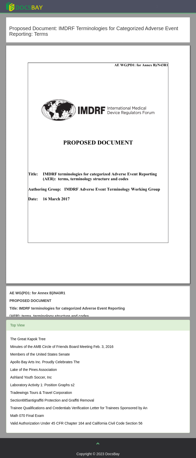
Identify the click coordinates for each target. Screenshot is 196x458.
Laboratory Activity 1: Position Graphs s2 (42, 385)
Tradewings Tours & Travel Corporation (41, 393)
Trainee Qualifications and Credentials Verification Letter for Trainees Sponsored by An (78, 408)
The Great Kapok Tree (28, 339)
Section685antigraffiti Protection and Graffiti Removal (52, 400)
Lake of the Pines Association (33, 370)
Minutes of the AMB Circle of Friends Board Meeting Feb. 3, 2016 (62, 347)
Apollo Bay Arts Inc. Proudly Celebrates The (45, 362)
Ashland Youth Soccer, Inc (31, 377)
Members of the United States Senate (40, 354)
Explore (63, 6)
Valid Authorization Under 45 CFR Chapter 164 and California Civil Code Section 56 (76, 423)
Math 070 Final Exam (27, 416)
